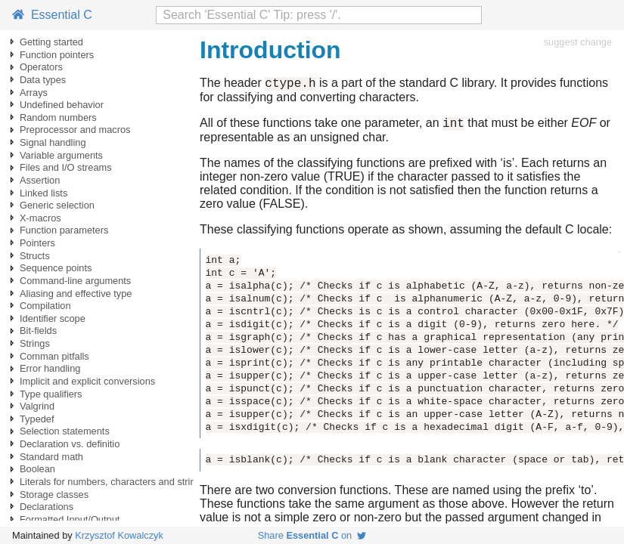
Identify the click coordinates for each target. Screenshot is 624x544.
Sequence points (56, 268)
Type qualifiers (51, 394)
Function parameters (64, 230)
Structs (35, 255)
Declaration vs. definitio (70, 444)
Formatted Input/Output (70, 519)
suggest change (578, 42)
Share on (312, 535)
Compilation (45, 305)
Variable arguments (61, 155)
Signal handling (53, 142)
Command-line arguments (75, 280)
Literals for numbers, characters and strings (113, 481)
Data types (43, 79)
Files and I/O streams (66, 167)
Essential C (52, 14)
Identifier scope (52, 318)
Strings (35, 343)
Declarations (46, 506)
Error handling (50, 368)
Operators (41, 67)
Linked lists (43, 193)
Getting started (51, 42)
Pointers (37, 243)
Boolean (37, 468)
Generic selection (57, 205)
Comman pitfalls (54, 356)
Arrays (34, 92)
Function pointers (57, 54)
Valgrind (37, 406)
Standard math (51, 456)
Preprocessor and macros (75, 129)
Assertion (40, 180)
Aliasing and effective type (76, 293)
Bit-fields (38, 330)
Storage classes (54, 494)
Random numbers (58, 117)
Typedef (37, 419)
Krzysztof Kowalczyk (119, 535)
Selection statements (65, 431)
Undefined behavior (62, 104)
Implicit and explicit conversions (87, 381)
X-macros (40, 218)
